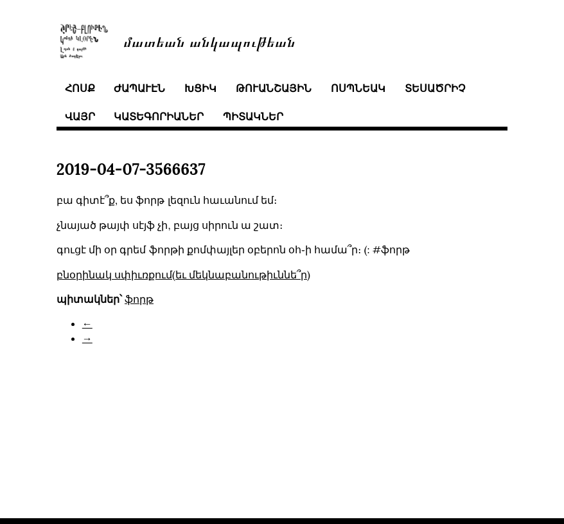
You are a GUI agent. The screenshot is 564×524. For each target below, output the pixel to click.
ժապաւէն (139, 88)
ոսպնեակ (358, 88)
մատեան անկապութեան (209, 41)
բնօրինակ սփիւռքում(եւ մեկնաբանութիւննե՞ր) (183, 274)
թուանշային (274, 88)
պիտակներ (253, 116)
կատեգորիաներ (159, 116)
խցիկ (200, 88)
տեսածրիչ (435, 88)
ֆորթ (139, 299)
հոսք (80, 88)
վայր (80, 116)
